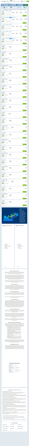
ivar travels (6, 245)
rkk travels (6, 247)
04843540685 (24, 1)
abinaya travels (19, 245)
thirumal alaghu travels (20, 246)
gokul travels (19, 244)
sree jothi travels (20, 248)
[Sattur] (12, 5)
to (4, 424)
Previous (1, 7)
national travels (6, 244)
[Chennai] (5, 5)
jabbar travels (6, 248)
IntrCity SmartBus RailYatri (7, 246)
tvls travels (19, 247)
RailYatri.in (19, 399)
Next (26, 7)
